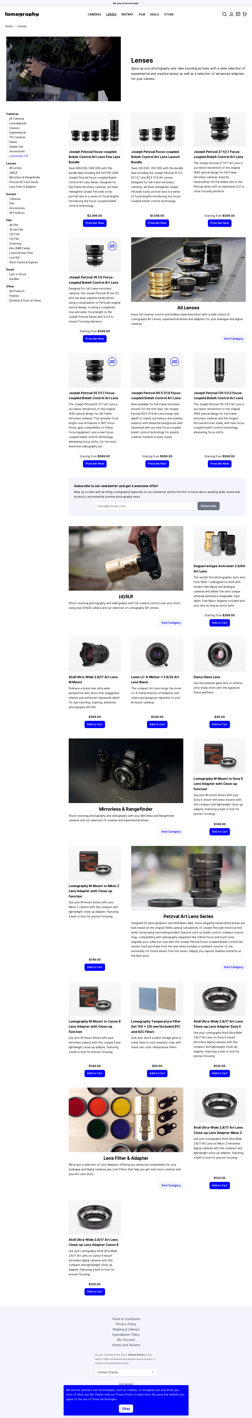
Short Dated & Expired (23, 262)
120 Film (14, 234)
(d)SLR (13, 172)
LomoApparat (18, 123)
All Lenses (15, 168)
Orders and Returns (126, 1345)
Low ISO (14, 257)
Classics (14, 128)
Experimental (17, 132)
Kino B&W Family (19, 248)
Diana (13, 142)
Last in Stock (17, 274)
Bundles (14, 279)
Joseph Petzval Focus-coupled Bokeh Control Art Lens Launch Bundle (155, 157)
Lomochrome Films (21, 253)
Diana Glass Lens (207, 677)
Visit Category (233, 338)
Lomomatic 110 (18, 156)
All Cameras (16, 118)
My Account (126, 1340)
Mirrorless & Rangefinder (24, 177)
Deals (154, 14)
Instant (127, 14)
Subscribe (208, 506)
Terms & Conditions (126, 1319)
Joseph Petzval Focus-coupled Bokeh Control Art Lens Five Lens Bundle (94, 157)
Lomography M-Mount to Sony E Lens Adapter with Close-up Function (218, 784)
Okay (126, 1409)
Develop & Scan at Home (25, 300)
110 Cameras (17, 137)
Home (8, 26)
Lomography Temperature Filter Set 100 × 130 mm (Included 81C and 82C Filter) (156, 1026)
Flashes (14, 295)
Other (169, 14)
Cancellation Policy (126, 1335)
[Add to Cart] (219, 622)
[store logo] (22, 14)
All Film (13, 225)
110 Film (14, 238)
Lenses (111, 14)
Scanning (15, 243)
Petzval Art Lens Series (24, 182)
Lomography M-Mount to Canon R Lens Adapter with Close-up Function (95, 1026)
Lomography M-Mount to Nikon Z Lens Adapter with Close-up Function (94, 891)
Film (142, 14)
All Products (17, 212)
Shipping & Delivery (126, 1329)
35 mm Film (16, 229)
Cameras (94, 14)
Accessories (17, 151)
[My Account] (231, 14)
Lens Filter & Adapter (22, 186)
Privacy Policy (126, 1324)
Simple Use (16, 146)
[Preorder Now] (95, 223)
